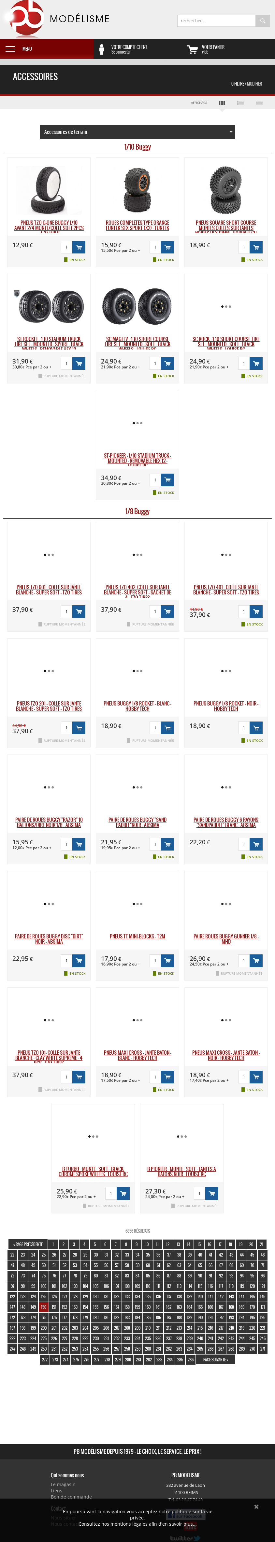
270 (252, 1349)
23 (23, 1255)
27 (64, 1255)
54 (85, 1265)
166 (210, 1307)
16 (209, 1244)
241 (210, 1338)
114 (189, 1286)
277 (96, 1359)
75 (44, 1275)
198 (22, 1328)
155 (95, 1307)
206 (106, 1328)
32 (117, 1255)
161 (158, 1307)
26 (54, 1255)
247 (12, 1349)
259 (137, 1349)
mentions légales (129, 1524)
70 (252, 1265)
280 (128, 1359)
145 (252, 1296)
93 (231, 1275)
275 (76, 1359)
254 (85, 1349)
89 (190, 1275)
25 (44, 1255)
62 (169, 1265)
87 (169, 1275)
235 (148, 1338)
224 (33, 1338)
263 (179, 1349)
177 (64, 1317)
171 (263, 1307)
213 (179, 1328)
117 (221, 1286)
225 (44, 1338)
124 (33, 1296)
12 (167, 1244)
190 (200, 1317)
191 (210, 1317)
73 (23, 1275)
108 (127, 1286)
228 (75, 1338)
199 (33, 1328)
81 (106, 1275)
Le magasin (63, 1484)
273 (55, 1359)
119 (241, 1286)
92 (221, 1275)
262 (169, 1349)
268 (231, 1349)
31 (106, 1255)
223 (23, 1338)
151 (54, 1307)
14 (188, 1244)
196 (262, 1317)
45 (252, 1255)
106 (106, 1286)
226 (54, 1338)
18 (230, 1244)
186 (158, 1317)
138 (179, 1296)
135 (148, 1296)
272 (45, 1359)
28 (75, 1255)
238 (179, 1338)
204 (85, 1328)
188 (179, 1317)
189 (189, 1317)
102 (64, 1286)
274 (65, 1359)
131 (106, 1296)
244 (242, 1338)
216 (210, 1328)
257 (117, 1349)
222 (12, 1338)
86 (158, 1275)
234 (137, 1338)
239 (190, 1338)
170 (252, 1307)
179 (85, 1317)
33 (127, 1255)
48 (23, 1265)
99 (33, 1286)
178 (75, 1317)
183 (127, 1317)
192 (221, 1317)
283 (159, 1359)
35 (148, 1255)
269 (242, 1349)
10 (147, 1244)
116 (210, 1286)
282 (149, 1359)
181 (106, 1317)
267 (221, 1349)
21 (261, 1244)
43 (231, 1255)
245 (252, 1338)
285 (180, 1359)
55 (96, 1265)
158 (127, 1307)
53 (75, 1265)
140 (200, 1296)
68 (231, 1265)
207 (117, 1328)
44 (242, 1255)
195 (252, 1317)
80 (96, 1275)
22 (12, 1255)
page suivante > (215, 1359)
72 (12, 1275)
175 (43, 1317)
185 (148, 1317)
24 (33, 1255)
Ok (256, 1507)
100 (43, 1286)
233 (127, 1338)
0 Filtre (246, 84)
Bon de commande (71, 1497)
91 (210, 1275)
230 (96, 1338)
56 (106, 1265)
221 (262, 1328)
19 (240, 1244)
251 (54, 1349)
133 (127, 1296)
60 (148, 1265)
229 (85, 1338)
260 (148, 1349)
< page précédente (28, 1244)
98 (23, 1286)
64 (190, 1265)
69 (242, 1265)
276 (86, 1359)
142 (221, 1296)
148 (22, 1307)
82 (117, 1275)
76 (54, 1275)
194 (241, 1317)
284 (170, 1359)
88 (179, 1275)
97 (12, 1286)
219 (241, 1328)
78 (75, 1275)
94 (242, 1275)
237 (169, 1338)
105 (95, 1286)
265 (200, 1349)
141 (210, 1296)
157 (116, 1307)
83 (127, 1275)
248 (23, 1349)
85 (148, 1275)
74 (33, 1275)
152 (64, 1307)
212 (168, 1328)
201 (54, 1328)
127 (64, 1296)
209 (137, 1328)
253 (75, 1349)
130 (95, 1296)
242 (221, 1338)
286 (191, 1359)
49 (33, 1265)
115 (200, 1286)
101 (54, 1286)
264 (190, 1349)
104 (85, 1286)
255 (96, 1349)
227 (64, 1338)
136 (158, 1296)
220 (252, 1328)
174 (33, 1317)
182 (116, 1317)
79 (85, 1275)
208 (127, 1328)
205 (96, 1328)
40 (200, 1255)
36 (158, 1255)
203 (75, 1328)
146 (262, 1296)
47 (12, 1265)
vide (238, 49)
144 (241, 1296)
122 (12, 1296)
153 (75, 1307)
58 (127, 1265)
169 (241, 1307)
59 (137, 1265)
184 (137, 1317)
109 (137, 1286)
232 (117, 1338)
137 (168, 1296)
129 (85, 1296)
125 (43, 1296)
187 (168, 1317)
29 (85, 1255)
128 (75, 1296)
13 (178, 1244)
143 (231, 1296)
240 (200, 1338)
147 (12, 1307)
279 (118, 1359)
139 (189, 1296)
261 (158, 1349)
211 (158, 1328)
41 (210, 1255)
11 (157, 1244)
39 (190, 1255)
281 (138, 1359)
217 (221, 1328)
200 (44, 1328)
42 (221, 1255)
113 (179, 1286)
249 (33, 1349)
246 (263, 1338)
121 (262, 1286)
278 (107, 1359)
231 (106, 1338)
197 (12, 1328)
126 (54, 1296)
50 (44, 1265)
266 (210, 1349)
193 (231, 1317)
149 (33, 1307)
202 (64, 1328)
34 (137, 1255)
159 (137, 1307)
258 (127, 1349)
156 (106, 1307)
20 (251, 1244)
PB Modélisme (54, 19)
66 (210, 1265)
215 (200, 1328)
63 (179, 1265)
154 (85, 1307)
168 (231, 1307)
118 (231, 1286)
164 (189, 1307)
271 (262, 1349)
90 (200, 1275)
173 (23, 1317)
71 (262, 1265)
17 (220, 1244)
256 (106, 1349)
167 (221, 1307)
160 (148, 1307)
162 (168, 1307)
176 (54, 1317)
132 (116, 1296)
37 (169, 1255)
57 (117, 1265)
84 (137, 1275)
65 (200, 1265)
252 (64, 1349)
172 (12, 1317)
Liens (56, 1490)
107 (116, 1286)
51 (54, 1265)
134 (137, 1296)
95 (252, 1275)
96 (263, 1275)
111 (158, 1286)
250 (44, 1349)
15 (199, 1244)
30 (96, 1255)
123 (22, 1296)
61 (158, 1265)
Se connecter (147, 49)
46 (263, 1255)
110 (148, 1286)
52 (64, 1265)
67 (221, 1265)
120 (252, 1286)
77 (64, 1275)
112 (168, 1286)
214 (189, 1328)
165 (200, 1307)
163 (179, 1307)
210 (148, 1328)
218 (231, 1328)
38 (179, 1255)
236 (158, 1338)
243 (231, 1338)
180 (95, 1317)
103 (75, 1286)
